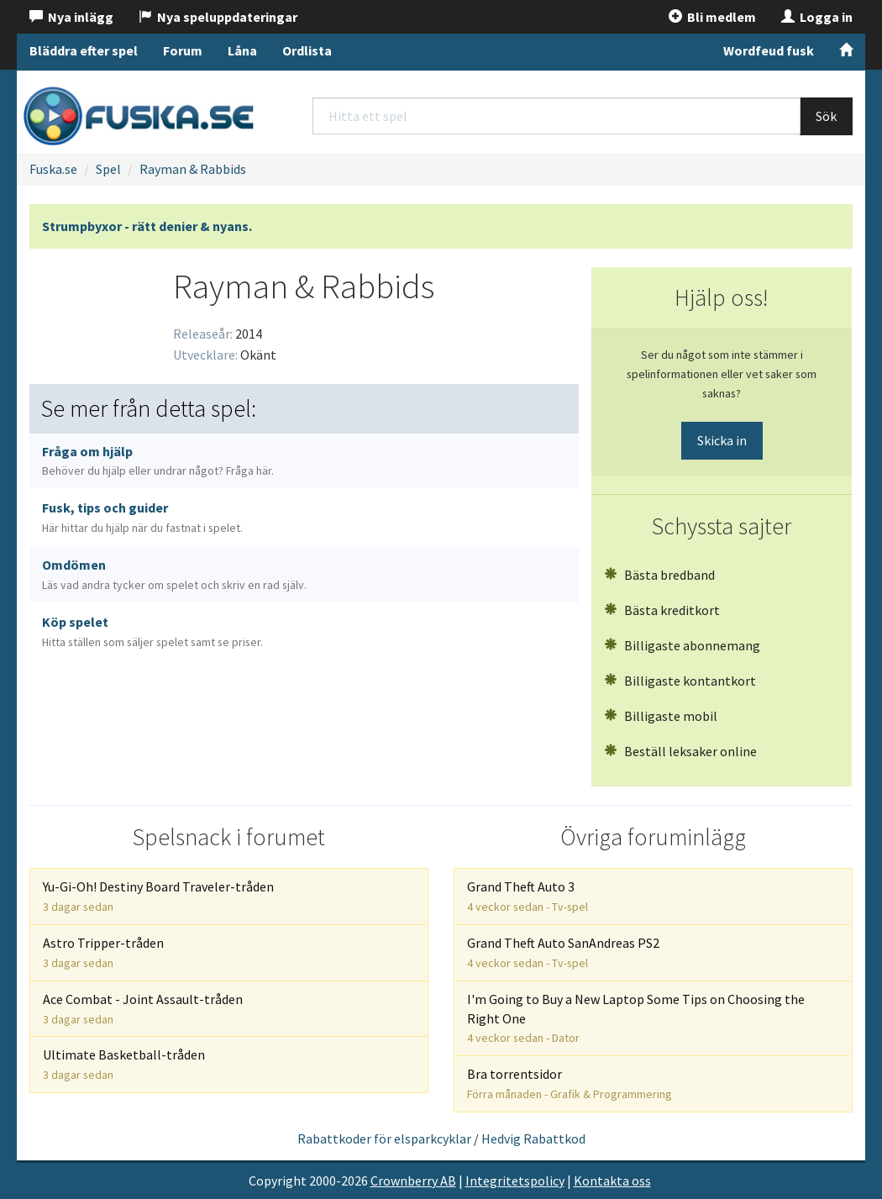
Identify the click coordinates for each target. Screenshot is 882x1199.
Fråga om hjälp (158, 461)
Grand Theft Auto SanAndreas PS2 (563, 952)
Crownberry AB (413, 1180)
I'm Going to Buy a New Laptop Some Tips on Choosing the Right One (636, 1018)
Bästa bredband (659, 574)
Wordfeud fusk (768, 50)
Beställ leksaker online (680, 751)
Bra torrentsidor (569, 1083)
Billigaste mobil (660, 715)
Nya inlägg (71, 16)
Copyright (278, 1180)
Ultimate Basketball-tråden (124, 1064)
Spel (108, 168)
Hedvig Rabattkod (533, 1138)
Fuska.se (53, 168)
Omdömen (174, 574)
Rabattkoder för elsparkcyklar (384, 1138)
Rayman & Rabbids (192, 168)
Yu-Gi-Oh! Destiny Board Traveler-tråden (158, 896)
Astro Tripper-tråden (103, 952)
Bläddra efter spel (83, 50)
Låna (242, 50)
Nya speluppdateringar (218, 16)
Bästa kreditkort (662, 610)
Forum (182, 50)
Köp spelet (152, 631)
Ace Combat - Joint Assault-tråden (143, 1009)
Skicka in (722, 440)
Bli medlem (712, 16)
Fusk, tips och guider (142, 517)
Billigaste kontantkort (680, 680)
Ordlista (307, 50)
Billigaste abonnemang (682, 645)
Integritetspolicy (514, 1180)
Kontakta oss (612, 1180)
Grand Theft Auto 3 (527, 896)
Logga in (817, 16)
